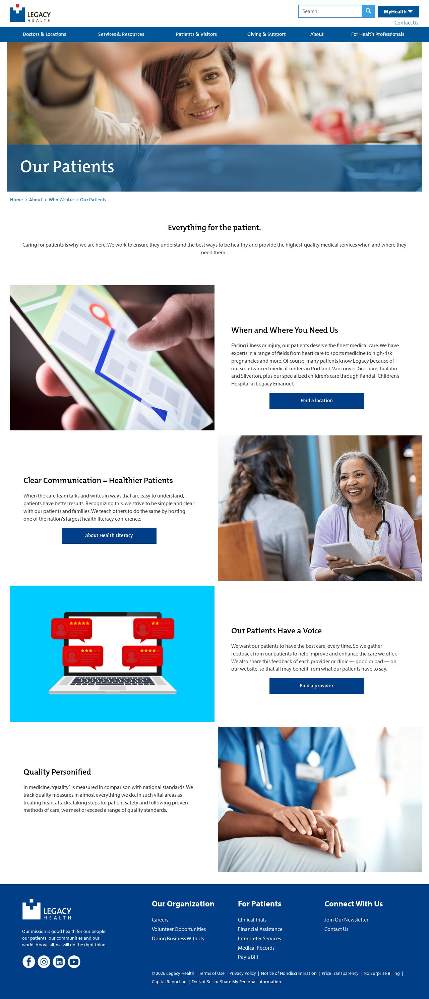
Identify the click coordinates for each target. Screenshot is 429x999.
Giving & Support (266, 34)
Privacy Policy (243, 973)
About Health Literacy (109, 535)
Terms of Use (212, 973)
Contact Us (406, 22)
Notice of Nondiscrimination (289, 973)
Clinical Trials (252, 919)
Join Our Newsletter (346, 919)
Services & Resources (121, 34)
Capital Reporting (169, 982)
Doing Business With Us (178, 938)
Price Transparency (340, 973)
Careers (160, 919)
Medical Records (256, 947)
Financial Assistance (260, 929)
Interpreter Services (259, 938)
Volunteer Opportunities (179, 929)
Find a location (317, 400)
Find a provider (316, 685)
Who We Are (61, 200)
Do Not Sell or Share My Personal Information (236, 982)
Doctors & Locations (44, 34)
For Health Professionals (377, 34)
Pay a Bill (248, 956)
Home (16, 200)
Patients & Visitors (196, 34)
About (317, 34)
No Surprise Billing (382, 973)
